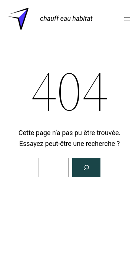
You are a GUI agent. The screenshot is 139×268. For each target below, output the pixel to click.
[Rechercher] (86, 167)
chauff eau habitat (66, 18)
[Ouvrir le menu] (127, 18)
